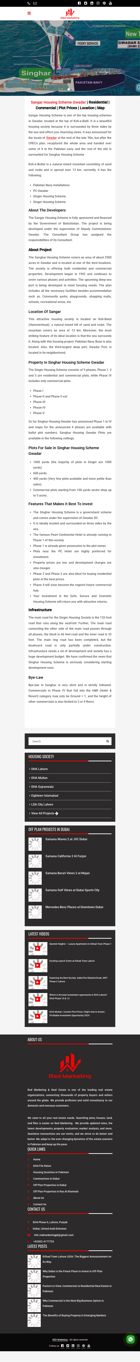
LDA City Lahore (42, 804)
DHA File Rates (39, 1165)
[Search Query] (108, 741)
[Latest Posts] (34, 1260)
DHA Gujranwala (42, 787)
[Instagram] (98, 3)
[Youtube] (110, 3)
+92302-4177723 (41, 1241)
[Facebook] (79, 3)
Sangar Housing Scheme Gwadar (58, 102)
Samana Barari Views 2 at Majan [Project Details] (67, 873)
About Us (36, 1197)
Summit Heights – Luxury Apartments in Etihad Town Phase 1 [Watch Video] (80, 944)
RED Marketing (60, 1339)
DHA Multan (39, 778)
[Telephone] (29, 3)
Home (34, 1159)
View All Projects (44, 813)
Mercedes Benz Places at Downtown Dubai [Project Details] (74, 907)
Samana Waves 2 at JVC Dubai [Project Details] (66, 839)
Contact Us (37, 1204)
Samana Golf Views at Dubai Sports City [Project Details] (72, 890)
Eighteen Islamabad (44, 795)
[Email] (35, 3)
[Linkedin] (92, 3)
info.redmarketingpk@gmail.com (51, 1235)
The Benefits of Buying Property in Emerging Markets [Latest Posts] (74, 1315)
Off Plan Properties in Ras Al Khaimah (53, 1191)
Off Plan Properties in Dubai (47, 1185)
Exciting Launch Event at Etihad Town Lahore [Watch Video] (72, 961)
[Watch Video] (38, 951)
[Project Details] (35, 843)
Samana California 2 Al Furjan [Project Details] (65, 856)
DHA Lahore (39, 769)
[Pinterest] (104, 3)
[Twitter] (86, 3)
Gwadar (51, 138)
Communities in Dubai (44, 1178)
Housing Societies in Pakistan (48, 1172)
